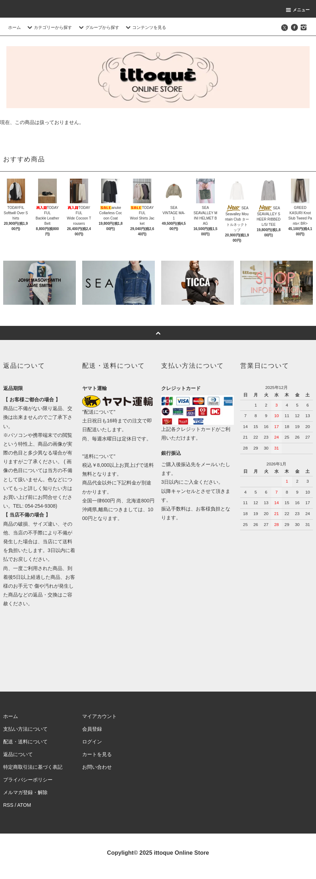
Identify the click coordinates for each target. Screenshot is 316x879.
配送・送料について (25, 741)
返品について (18, 754)
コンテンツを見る (145, 27)
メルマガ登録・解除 (25, 792)
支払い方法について (25, 729)
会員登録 (92, 729)
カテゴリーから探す (48, 27)
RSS (8, 805)
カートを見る (97, 754)
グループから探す (98, 27)
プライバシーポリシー (28, 779)
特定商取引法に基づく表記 (32, 767)
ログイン (92, 741)
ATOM (24, 805)
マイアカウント (99, 716)
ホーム (14, 27)
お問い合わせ (97, 767)
